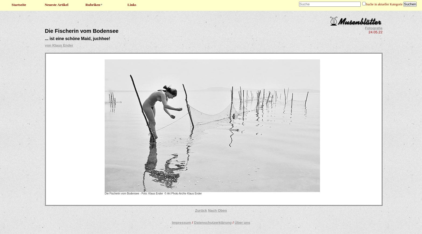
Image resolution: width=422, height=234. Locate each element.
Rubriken (94, 5)
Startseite (19, 5)
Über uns (242, 223)
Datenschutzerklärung (213, 223)
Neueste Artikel (56, 5)
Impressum (181, 223)
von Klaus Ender (59, 45)
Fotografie (373, 28)
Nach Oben (217, 210)
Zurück (201, 210)
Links (132, 5)
